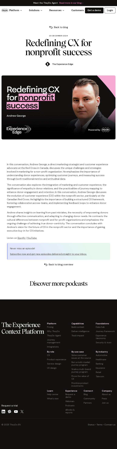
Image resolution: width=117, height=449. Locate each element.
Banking (99, 363)
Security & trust (103, 342)
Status (91, 424)
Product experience (56, 359)
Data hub (100, 327)
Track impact (77, 335)
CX (48, 355)
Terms (100, 424)
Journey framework (105, 331)
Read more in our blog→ (71, 3)
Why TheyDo (53, 331)
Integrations (53, 346)
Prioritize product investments (79, 384)
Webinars (69, 401)
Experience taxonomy (101, 337)
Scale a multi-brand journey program (81, 370)
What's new (52, 398)
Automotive (101, 355)
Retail (98, 372)
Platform (15, 10)
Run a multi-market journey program (80, 363)
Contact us (109, 424)
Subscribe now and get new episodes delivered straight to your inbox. (48, 254)
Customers (77, 10)
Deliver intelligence (80, 331)
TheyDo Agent (54, 335)
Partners (88, 402)
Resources (56, 10)
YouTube (32, 238)
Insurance (100, 368)
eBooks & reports (70, 411)
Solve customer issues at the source (81, 356)
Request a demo (70, 395)
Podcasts (70, 405)
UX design (51, 368)
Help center (52, 394)
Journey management (53, 341)
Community (89, 398)
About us (106, 394)
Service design (54, 363)
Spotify (21, 238)
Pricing (50, 327)
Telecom (100, 376)
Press (104, 398)
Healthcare (101, 359)
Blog (86, 394)
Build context (77, 327)
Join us (105, 402)
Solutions (35, 10)
